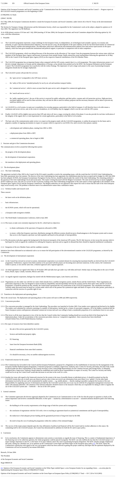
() (94, 443)
